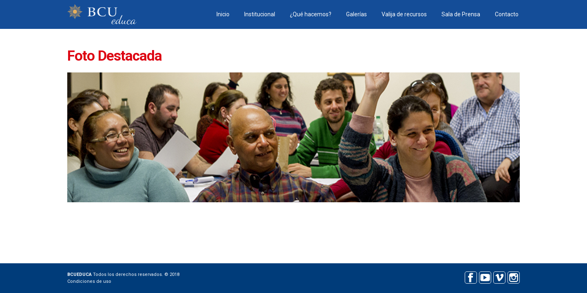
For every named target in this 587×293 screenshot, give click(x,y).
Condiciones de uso (89, 281)
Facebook (471, 276)
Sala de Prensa (460, 14)
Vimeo (499, 276)
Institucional (259, 14)
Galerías (356, 14)
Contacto (507, 14)
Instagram (513, 276)
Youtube (485, 276)
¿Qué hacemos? (310, 14)
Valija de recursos (404, 14)
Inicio (223, 14)
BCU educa (102, 14)
